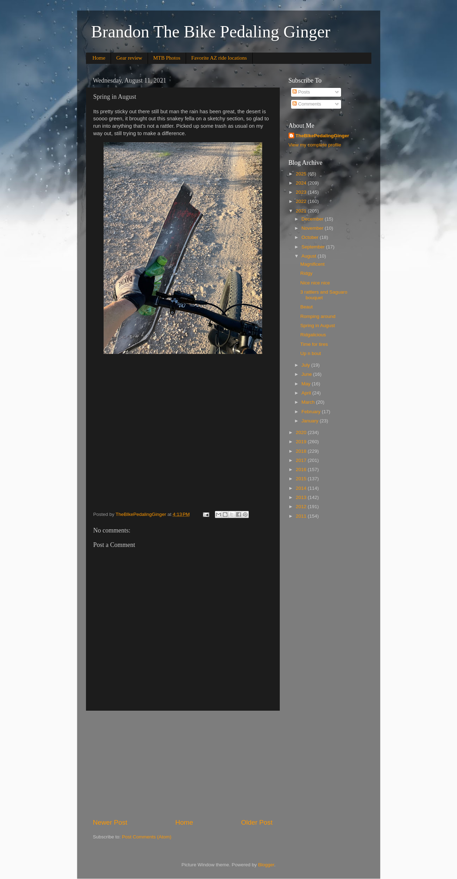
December (313, 219)
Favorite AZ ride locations (219, 58)
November (313, 228)
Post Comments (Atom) (146, 836)
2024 (302, 183)
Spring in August (317, 325)
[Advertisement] (183, 764)
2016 (302, 469)
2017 (302, 460)
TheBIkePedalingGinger (322, 135)
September (314, 246)
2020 (302, 432)
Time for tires (314, 344)
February (312, 411)
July (306, 365)
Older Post (256, 822)
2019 (302, 441)
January (311, 420)
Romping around (317, 316)
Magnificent (312, 264)
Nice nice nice (315, 282)
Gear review (129, 58)
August (310, 256)
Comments (306, 104)
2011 (302, 516)
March (309, 402)
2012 (302, 506)
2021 (302, 210)
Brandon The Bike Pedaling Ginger (211, 31)
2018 (302, 451)
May (307, 383)
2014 (302, 488)
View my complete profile (315, 144)
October (311, 237)
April (307, 393)
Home (98, 58)
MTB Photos (166, 58)
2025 (302, 173)
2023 (302, 192)
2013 (302, 497)
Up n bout (310, 353)
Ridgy (306, 273)
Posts (301, 92)
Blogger (266, 864)
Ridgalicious (313, 334)
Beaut (306, 306)
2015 (302, 478)
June (307, 374)
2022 (302, 201)
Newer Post (110, 822)
